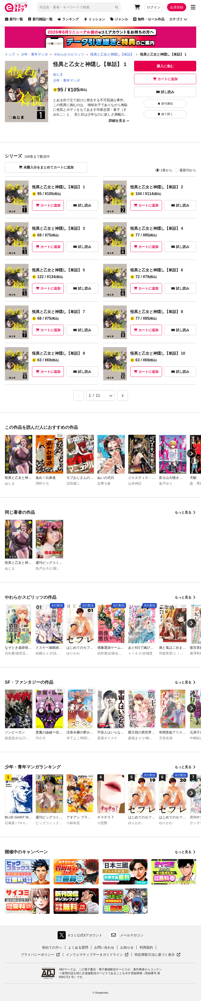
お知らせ (127, 947)
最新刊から (187, 170)
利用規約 (146, 947)
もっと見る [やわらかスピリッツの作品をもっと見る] (185, 597)
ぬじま (58, 74)
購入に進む (165, 66)
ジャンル (119, 19)
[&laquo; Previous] (78, 395)
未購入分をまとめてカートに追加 (46, 167)
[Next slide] (191, 453)
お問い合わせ (104, 947)
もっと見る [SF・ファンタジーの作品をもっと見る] (185, 682)
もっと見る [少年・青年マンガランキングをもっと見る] (185, 767)
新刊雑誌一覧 (40, 19)
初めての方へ (52, 947)
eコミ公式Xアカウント (81, 935)
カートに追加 (165, 79)
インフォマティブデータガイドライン (97, 955)
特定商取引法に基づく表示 (157, 955)
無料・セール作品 (148, 19)
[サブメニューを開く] (193, 7)
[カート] (137, 7)
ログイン (153, 7)
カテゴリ (178, 19)
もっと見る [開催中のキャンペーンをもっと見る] (185, 852)
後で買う (165, 114)
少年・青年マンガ (66, 80)
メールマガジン (126, 935)
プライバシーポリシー (40, 955)
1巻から (166, 170)
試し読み (165, 92)
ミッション (94, 19)
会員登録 (176, 7)
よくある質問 (78, 947)
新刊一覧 (14, 19)
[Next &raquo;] (122, 395)
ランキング (68, 19)
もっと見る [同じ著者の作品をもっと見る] (185, 512)
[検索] (117, 7)
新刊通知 (165, 103)
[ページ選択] (100, 395)
